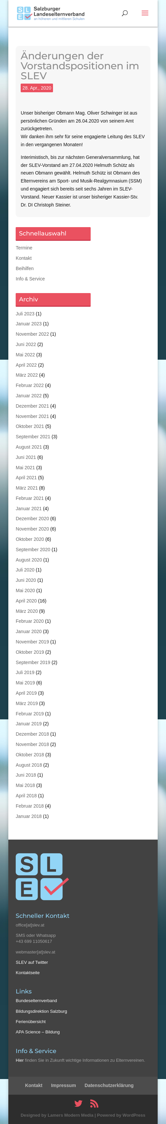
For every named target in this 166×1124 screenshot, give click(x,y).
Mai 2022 (25, 354)
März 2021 (27, 488)
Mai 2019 (25, 682)
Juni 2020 (26, 580)
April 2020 (26, 600)
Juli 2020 (25, 569)
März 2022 (27, 375)
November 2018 (32, 744)
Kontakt (23, 258)
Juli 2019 (25, 672)
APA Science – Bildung (38, 1031)
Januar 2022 (29, 395)
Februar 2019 (30, 713)
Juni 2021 (26, 457)
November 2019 (32, 641)
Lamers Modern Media (70, 1115)
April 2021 (26, 477)
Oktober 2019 (30, 652)
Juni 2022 (26, 344)
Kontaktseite (28, 972)
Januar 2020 (29, 631)
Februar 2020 (30, 621)
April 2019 (26, 693)
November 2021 (32, 416)
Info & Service (30, 278)
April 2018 (26, 795)
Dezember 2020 (32, 518)
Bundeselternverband (36, 1000)
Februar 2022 (30, 385)
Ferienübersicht (31, 1021)
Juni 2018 (26, 775)
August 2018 (29, 765)
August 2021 (29, 447)
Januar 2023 (29, 323)
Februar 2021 (30, 498)
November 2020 (32, 529)
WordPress (134, 1115)
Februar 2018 (30, 806)
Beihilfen (25, 268)
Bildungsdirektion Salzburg (41, 1011)
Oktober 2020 (30, 539)
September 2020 (33, 549)
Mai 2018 (25, 785)
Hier (20, 1060)
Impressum (63, 1085)
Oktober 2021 (30, 426)
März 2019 (27, 703)
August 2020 (29, 559)
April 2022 (26, 365)
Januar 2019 (29, 723)
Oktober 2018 (30, 754)
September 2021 (33, 436)
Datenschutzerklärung (109, 1085)
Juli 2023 (25, 313)
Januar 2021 (29, 508)
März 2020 (27, 611)
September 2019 (33, 662)
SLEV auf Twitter (32, 962)
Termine (24, 247)
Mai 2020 (25, 590)
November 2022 (32, 334)
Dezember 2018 (32, 734)
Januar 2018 (29, 816)
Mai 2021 (25, 467)
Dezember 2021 (32, 406)
